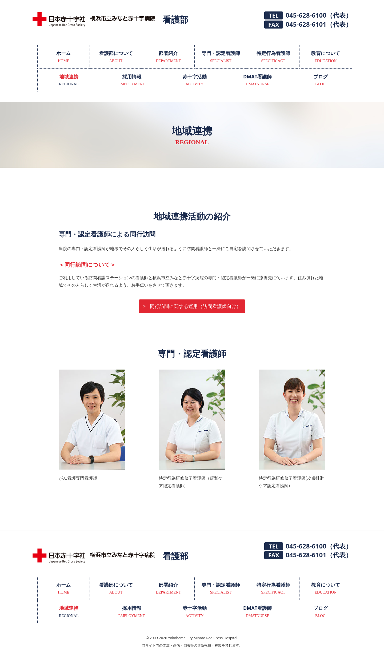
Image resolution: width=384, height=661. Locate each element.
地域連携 (69, 80)
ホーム (63, 57)
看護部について (116, 57)
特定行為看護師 (273, 57)
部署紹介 (168, 57)
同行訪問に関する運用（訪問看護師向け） (195, 306)
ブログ (320, 80)
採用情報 (132, 80)
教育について (325, 57)
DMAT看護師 (257, 80)
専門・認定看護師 (221, 57)
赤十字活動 (195, 80)
